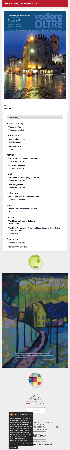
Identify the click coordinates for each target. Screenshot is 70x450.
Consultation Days (16, 165)
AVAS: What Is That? (17, 139)
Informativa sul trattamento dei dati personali (35, 444)
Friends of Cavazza (16, 243)
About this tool (27, 444)
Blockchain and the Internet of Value (24, 197)
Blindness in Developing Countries (23, 177)
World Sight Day (15, 184)
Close (31, 414)
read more (13, 447)
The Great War (14, 127)
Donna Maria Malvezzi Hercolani (22, 209)
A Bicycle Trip (14, 146)
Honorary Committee (17, 247)
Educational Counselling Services (23, 158)
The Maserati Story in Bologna (21, 221)
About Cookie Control (11, 414)
